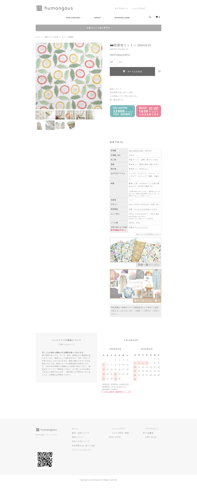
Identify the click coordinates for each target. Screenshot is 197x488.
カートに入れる (132, 71)
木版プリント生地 (51, 37)
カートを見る (154, 438)
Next (98, 76)
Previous (39, 76)
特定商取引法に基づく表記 (120, 92)
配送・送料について (96, 438)
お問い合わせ (154, 442)
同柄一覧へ (153, 211)
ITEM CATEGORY (73, 18)
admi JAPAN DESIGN (138, 211)
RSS (123, 442)
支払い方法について (96, 446)
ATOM (129, 442)
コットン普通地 (67, 37)
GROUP (97, 18)
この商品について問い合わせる (122, 96)
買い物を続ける (116, 99)
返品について (115, 89)
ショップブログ (139, 8)
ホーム (38, 37)
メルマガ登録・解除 (129, 438)
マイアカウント (123, 8)
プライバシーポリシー (97, 454)
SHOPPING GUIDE (122, 18)
